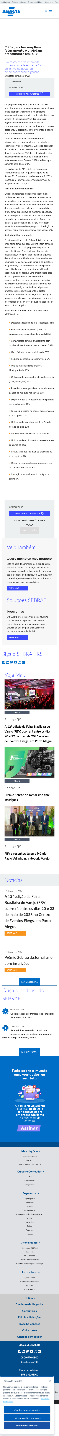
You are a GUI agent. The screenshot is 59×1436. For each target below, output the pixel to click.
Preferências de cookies (27, 1425)
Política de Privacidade (30, 1259)
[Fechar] (50, 1381)
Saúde (29, 1226)
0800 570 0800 (29, 1357)
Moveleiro (30, 1222)
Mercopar (29, 1234)
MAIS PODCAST (29, 1052)
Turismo (29, 1230)
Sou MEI (29, 1160)
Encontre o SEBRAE (35, 2)
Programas (29, 1184)
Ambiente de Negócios (29, 1304)
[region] (27, 1405)
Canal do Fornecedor (29, 1336)
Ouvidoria (30, 1252)
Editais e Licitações (19, 2)
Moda (29, 1218)
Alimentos (30, 1202)
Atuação (29, 1285)
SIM (24, 530)
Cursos (29, 1177)
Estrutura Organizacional (29, 1281)
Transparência (29, 1289)
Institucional (5, 2)
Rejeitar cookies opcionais (27, 1417)
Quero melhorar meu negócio (29, 1164)
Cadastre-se (29, 1330)
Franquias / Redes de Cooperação (29, 1214)
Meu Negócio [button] (29, 1151)
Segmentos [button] (29, 1193)
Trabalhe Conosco (29, 1323)
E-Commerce (29, 1210)
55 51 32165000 (29, 1374)
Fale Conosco (29, 1256)
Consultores (48, 2)
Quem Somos (29, 1277)
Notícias (30, 1298)
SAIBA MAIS (14, 588)
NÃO (34, 530)
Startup (30, 1206)
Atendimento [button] (29, 1242)
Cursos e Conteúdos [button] (29, 1171)
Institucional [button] (29, 1272)
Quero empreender (29, 1156)
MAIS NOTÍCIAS (29, 982)
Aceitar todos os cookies (27, 1409)
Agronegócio (30, 1198)
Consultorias (29, 1180)
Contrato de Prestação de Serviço (29, 1263)
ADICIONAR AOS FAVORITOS (29, 93)
